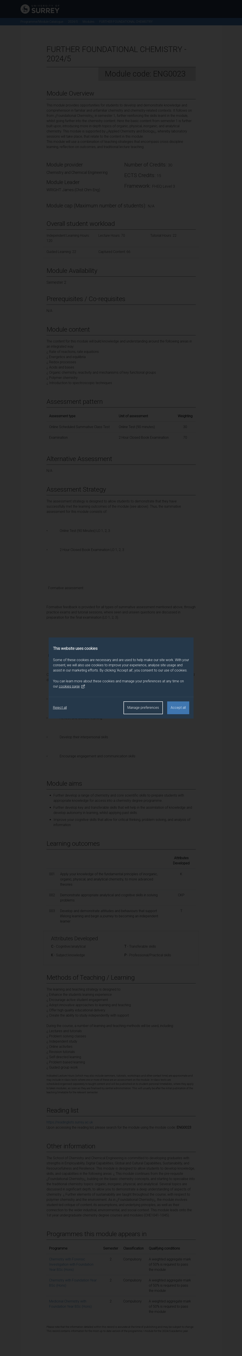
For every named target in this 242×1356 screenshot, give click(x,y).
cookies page (72, 686)
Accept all (178, 708)
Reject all (60, 708)
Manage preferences (143, 708)
